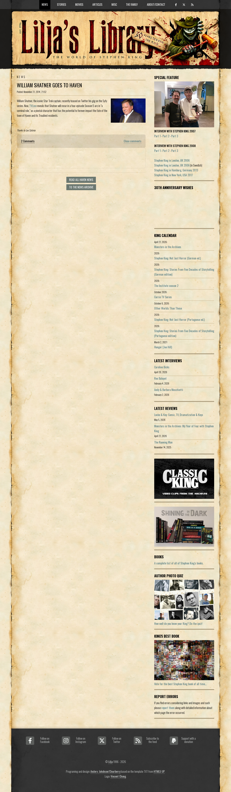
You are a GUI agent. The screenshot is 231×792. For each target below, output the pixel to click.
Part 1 (157, 136)
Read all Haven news (81, 180)
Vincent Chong (118, 776)
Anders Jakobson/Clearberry (105, 771)
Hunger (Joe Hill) (163, 347)
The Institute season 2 (166, 286)
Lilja (110, 762)
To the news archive (81, 187)
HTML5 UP (159, 771)
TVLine (32, 106)
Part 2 (166, 136)
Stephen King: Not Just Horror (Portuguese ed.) (179, 320)
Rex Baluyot (160, 378)
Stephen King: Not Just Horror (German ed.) (177, 258)
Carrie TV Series (163, 297)
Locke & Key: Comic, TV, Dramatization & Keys (178, 415)
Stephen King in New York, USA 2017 (173, 175)
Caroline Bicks (161, 367)
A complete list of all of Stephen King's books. (178, 563)
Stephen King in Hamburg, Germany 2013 (176, 170)
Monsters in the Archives (167, 247)
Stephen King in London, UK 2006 (172, 160)
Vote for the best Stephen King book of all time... (180, 684)
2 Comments (28, 141)
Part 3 (174, 136)
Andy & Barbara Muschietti (168, 390)
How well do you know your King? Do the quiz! (178, 623)
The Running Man (163, 442)
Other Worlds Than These (168, 308)
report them (168, 708)
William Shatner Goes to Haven (49, 85)
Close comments (132, 141)
